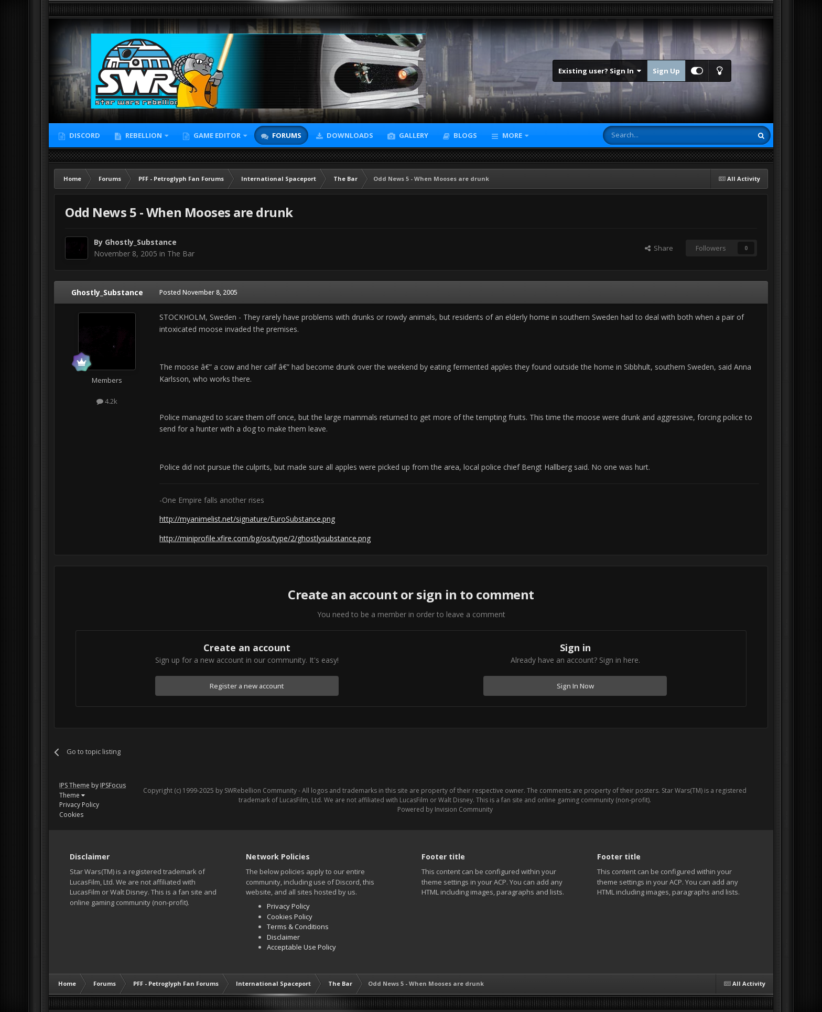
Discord (84, 135)
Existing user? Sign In (600, 70)
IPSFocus (113, 785)
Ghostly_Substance (141, 242)
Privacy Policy (79, 804)
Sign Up (666, 71)
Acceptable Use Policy (301, 947)
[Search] (652, 135)
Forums (286, 135)
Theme (72, 795)
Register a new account (247, 686)
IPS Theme (74, 785)
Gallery (412, 135)
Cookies (71, 814)
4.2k (106, 401)
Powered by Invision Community (445, 809)
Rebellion (144, 135)
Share (659, 248)
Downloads (349, 135)
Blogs (464, 135)
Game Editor (217, 135)
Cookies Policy (289, 916)
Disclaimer (283, 937)
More (512, 135)
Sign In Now (575, 686)
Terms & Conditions (298, 926)
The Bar (180, 254)
